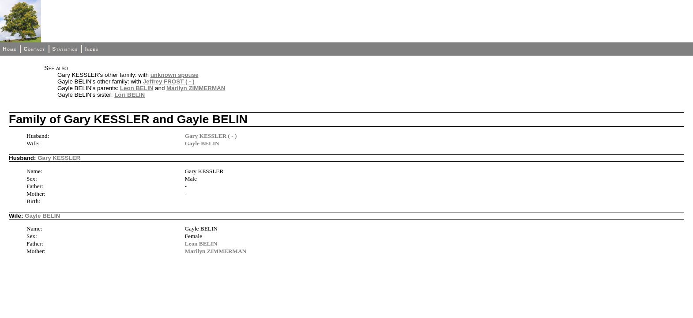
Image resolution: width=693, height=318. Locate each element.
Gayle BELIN (202, 143)
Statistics (65, 49)
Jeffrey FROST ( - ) (169, 81)
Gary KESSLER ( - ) (211, 135)
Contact (34, 49)
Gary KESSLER (59, 158)
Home (9, 49)
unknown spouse (175, 75)
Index (92, 49)
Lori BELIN (129, 94)
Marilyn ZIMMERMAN (195, 88)
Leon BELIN (137, 88)
